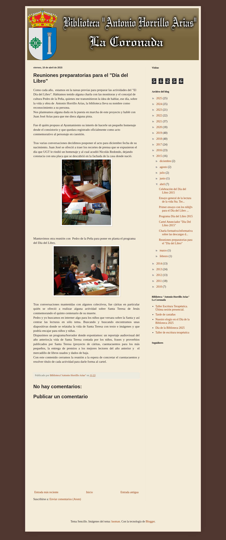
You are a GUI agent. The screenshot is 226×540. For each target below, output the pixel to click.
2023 (159, 109)
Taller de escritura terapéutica (172, 332)
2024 (159, 104)
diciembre (166, 161)
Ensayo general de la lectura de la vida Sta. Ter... (175, 200)
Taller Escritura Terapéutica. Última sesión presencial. (172, 308)
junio (163, 178)
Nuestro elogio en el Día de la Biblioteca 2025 (173, 321)
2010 (159, 286)
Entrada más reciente (46, 492)
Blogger (150, 521)
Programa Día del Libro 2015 (176, 216)
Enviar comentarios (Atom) (65, 499)
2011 (159, 280)
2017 (159, 144)
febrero (164, 256)
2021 (159, 121)
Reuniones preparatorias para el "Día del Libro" (175, 241)
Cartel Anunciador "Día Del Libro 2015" (175, 223)
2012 (159, 275)
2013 (159, 269)
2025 (159, 98)
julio (163, 172)
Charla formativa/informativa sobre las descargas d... (175, 232)
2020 (159, 127)
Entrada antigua (130, 492)
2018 (159, 138)
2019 (159, 132)
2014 (159, 263)
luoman (115, 521)
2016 (159, 150)
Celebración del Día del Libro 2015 (172, 191)
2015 (159, 156)
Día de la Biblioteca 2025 (170, 327)
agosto (164, 167)
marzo (163, 250)
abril (163, 184)
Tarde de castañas (166, 314)
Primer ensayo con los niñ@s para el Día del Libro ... (175, 209)
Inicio (89, 492)
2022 (159, 115)
